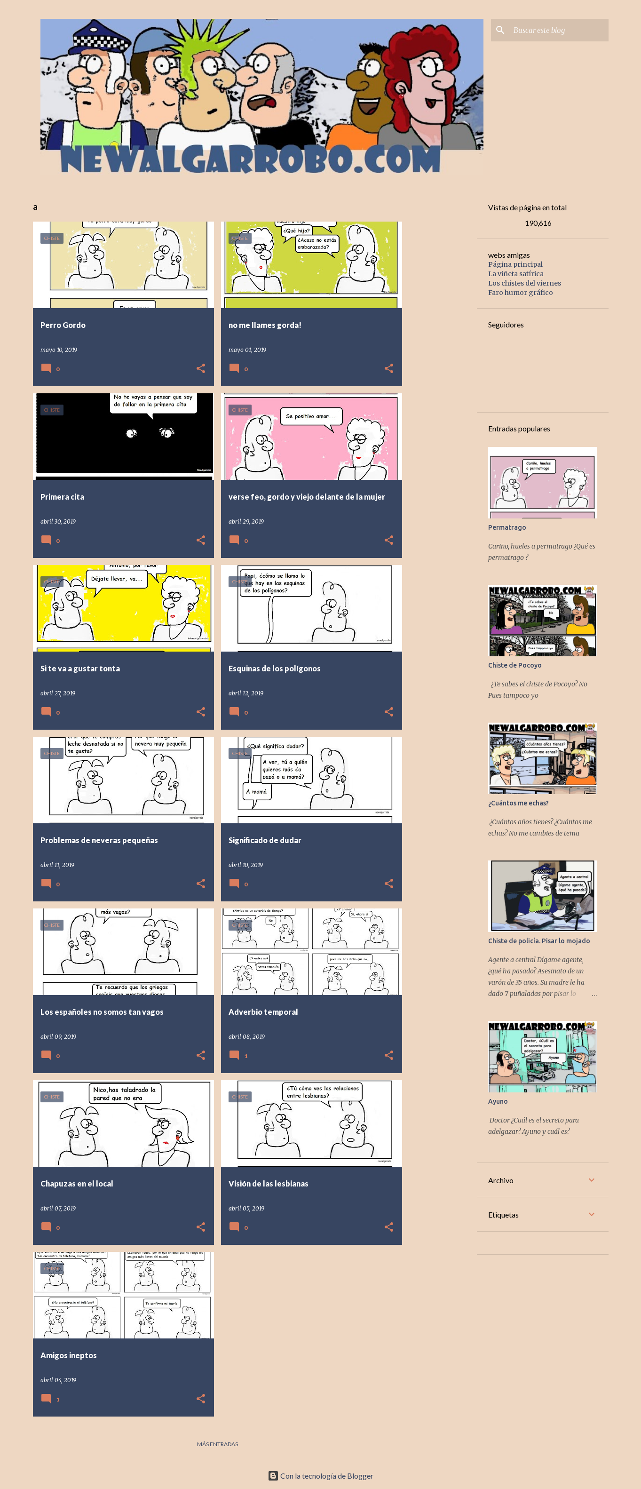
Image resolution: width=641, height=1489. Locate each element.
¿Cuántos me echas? (518, 803)
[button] (200, 369)
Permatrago (507, 527)
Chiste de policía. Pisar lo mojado (539, 941)
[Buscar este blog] (559, 30)
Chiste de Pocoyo (515, 665)
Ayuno (498, 1101)
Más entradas (217, 1444)
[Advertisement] (480, 250)
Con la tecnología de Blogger (320, 1475)
